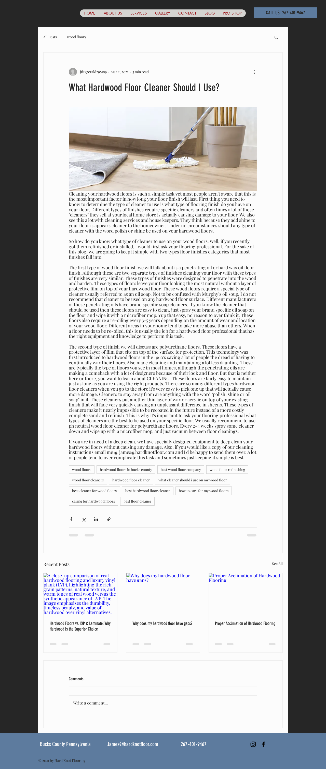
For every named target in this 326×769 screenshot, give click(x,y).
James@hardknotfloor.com (132, 744)
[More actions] (254, 72)
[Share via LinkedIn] (96, 519)
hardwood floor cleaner (131, 480)
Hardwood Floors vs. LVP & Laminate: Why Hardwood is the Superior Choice (80, 626)
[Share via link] (108, 519)
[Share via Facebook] (71, 519)
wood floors (76, 36)
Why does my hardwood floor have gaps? (162, 623)
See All (277, 563)
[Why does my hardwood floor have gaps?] (163, 593)
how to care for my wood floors (203, 490)
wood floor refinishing (227, 469)
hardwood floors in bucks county (126, 469)
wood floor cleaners (88, 480)
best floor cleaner (137, 501)
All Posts (50, 36)
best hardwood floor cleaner (147, 490)
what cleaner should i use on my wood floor (192, 480)
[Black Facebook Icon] (263, 744)
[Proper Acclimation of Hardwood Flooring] (245, 593)
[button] (276, 37)
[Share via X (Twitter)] (83, 519)
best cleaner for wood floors (94, 490)
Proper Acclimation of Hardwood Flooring (245, 623)
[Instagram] (253, 744)
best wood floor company (181, 469)
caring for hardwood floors (93, 501)
